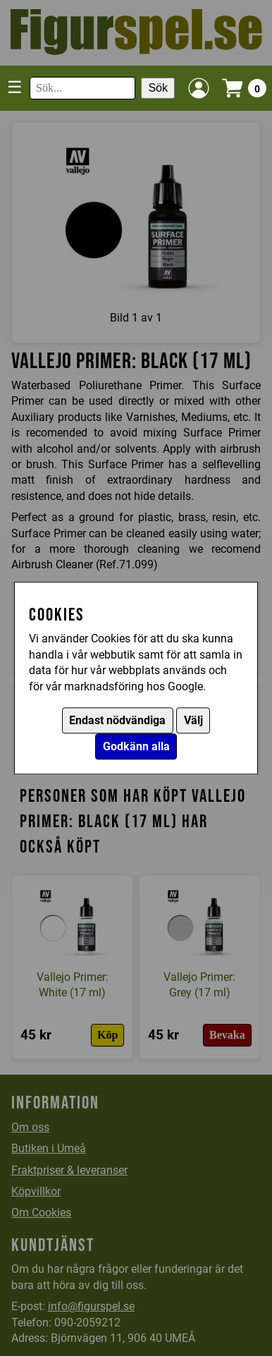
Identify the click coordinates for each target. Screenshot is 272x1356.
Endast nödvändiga (117, 720)
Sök (158, 88)
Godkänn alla (136, 746)
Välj (193, 720)
